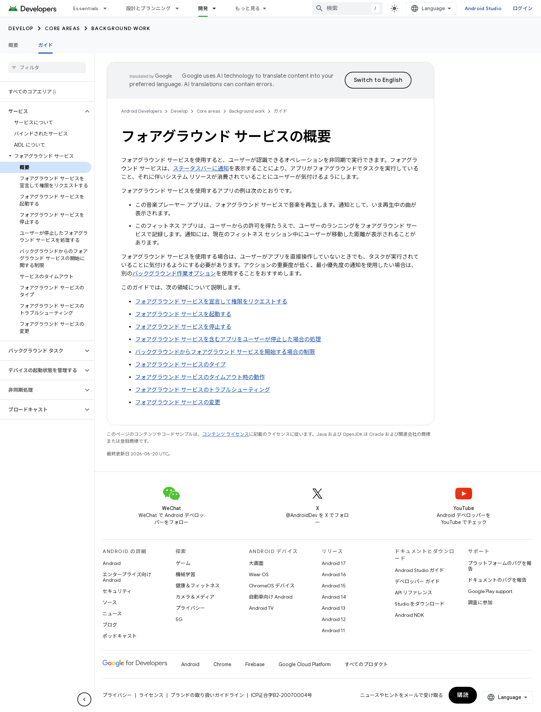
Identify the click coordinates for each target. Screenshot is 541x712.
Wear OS (259, 574)
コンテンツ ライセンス (225, 434)
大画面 (256, 563)
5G (179, 619)
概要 (13, 45)
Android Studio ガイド (419, 570)
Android (112, 563)
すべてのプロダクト (366, 664)
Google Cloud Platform (305, 664)
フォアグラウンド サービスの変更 (177, 402)
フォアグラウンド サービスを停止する (183, 326)
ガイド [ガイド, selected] (45, 45)
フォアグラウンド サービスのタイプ (180, 364)
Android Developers (141, 111)
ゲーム (183, 563)
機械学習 (185, 574)
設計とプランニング (148, 8)
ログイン (523, 8)
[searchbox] (47, 67)
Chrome (222, 664)
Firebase (255, 664)
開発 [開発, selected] (203, 8)
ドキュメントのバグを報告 (497, 580)
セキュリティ (117, 591)
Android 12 (334, 619)
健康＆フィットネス (198, 585)
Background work (120, 28)
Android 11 (333, 630)
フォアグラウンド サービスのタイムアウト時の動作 (200, 377)
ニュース (112, 613)
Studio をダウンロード (419, 604)
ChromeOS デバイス (272, 585)
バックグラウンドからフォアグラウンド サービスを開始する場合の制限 (225, 352)
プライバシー (190, 608)
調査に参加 (480, 602)
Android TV (261, 608)
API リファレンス (413, 592)
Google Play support (490, 591)
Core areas (62, 28)
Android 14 (334, 597)
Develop (21, 28)
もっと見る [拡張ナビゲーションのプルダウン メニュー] (247, 8)
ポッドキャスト (120, 636)
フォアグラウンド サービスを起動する (183, 314)
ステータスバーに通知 (201, 168)
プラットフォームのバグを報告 (500, 566)
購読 (463, 695)
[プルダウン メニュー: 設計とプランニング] (180, 8)
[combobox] (347, 8)
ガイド (280, 111)
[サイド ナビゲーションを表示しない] (84, 699)
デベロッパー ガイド (417, 581)
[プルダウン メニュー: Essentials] (108, 8)
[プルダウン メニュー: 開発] (217, 8)
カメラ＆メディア (195, 597)
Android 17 (334, 563)
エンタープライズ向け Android (127, 577)
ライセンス (151, 695)
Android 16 (334, 574)
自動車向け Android (271, 597)
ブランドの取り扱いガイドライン (207, 695)
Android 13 (333, 608)
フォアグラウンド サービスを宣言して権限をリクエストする (211, 301)
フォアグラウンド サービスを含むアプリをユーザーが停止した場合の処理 (228, 339)
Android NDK (409, 615)
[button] (41, 111)
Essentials (86, 8)
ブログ (110, 625)
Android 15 (334, 585)
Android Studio (483, 8)
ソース (110, 602)
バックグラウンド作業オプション (174, 273)
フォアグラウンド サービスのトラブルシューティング (202, 389)
